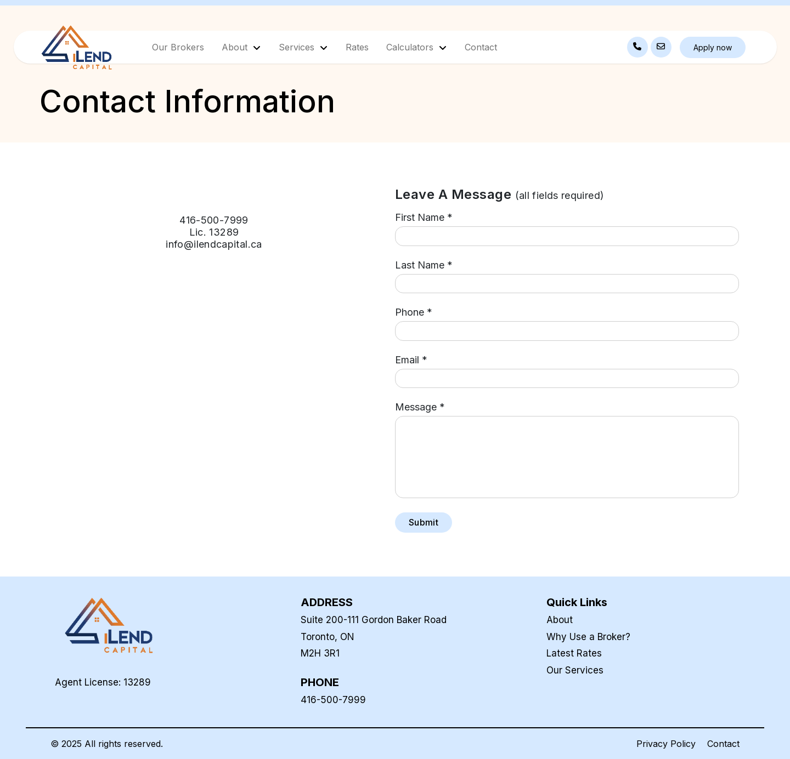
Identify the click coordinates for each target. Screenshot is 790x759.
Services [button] (298, 47)
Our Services (574, 670)
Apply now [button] (712, 47)
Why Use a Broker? (588, 636)
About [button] (236, 47)
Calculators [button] (411, 47)
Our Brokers (178, 47)
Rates (357, 47)
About (559, 619)
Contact (481, 47)
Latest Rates (574, 653)
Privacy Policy (666, 743)
